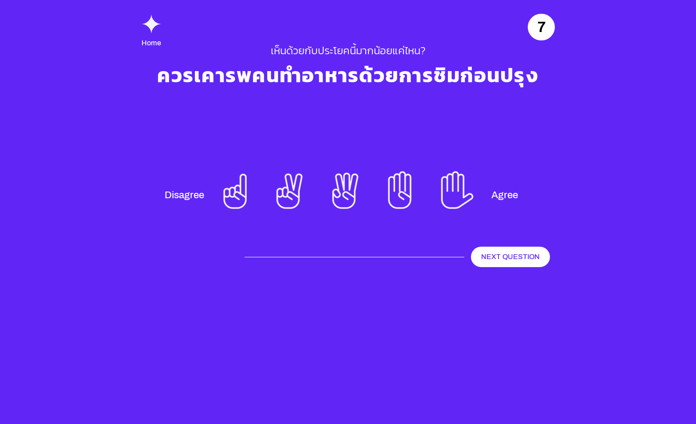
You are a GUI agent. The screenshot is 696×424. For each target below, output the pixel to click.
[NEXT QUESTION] (510, 257)
